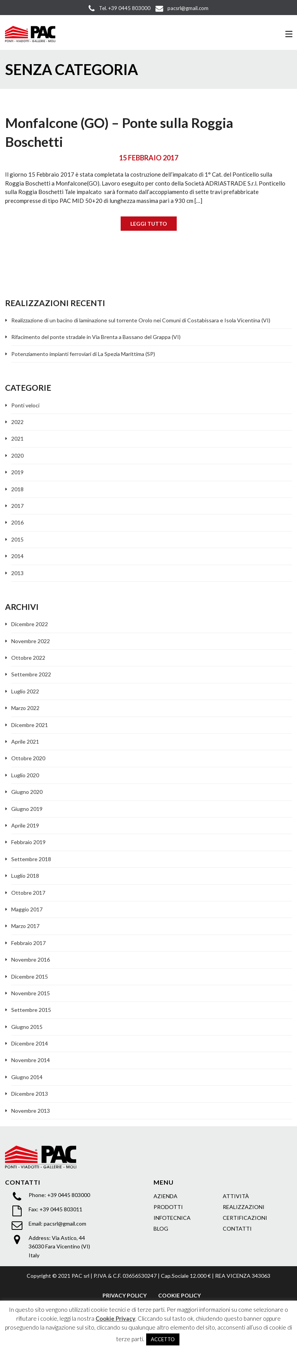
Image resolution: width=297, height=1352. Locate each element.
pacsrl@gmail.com (65, 1223)
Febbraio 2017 (28, 943)
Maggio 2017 (27, 909)
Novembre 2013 (30, 1110)
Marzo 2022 (25, 708)
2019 (17, 472)
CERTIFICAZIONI (245, 1217)
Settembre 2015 (31, 1009)
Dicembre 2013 (29, 1093)
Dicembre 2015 (29, 976)
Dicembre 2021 (29, 725)
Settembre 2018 (31, 859)
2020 (17, 455)
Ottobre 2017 (28, 892)
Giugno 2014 (27, 1077)
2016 (17, 522)
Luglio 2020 (25, 775)
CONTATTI (237, 1228)
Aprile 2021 (25, 741)
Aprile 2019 (25, 825)
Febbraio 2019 (28, 842)
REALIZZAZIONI (244, 1207)
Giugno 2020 (27, 791)
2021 (17, 438)
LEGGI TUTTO (148, 223)
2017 (17, 505)
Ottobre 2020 (28, 758)
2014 (17, 556)
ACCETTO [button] (163, 1339)
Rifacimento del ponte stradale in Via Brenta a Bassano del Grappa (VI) (96, 337)
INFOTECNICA (172, 1217)
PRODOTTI (168, 1207)
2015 (17, 539)
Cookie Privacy (115, 1318)
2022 (17, 422)
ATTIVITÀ (236, 1196)
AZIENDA (166, 1196)
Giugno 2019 (27, 808)
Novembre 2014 (30, 1060)
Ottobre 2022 (28, 657)
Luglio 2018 (25, 875)
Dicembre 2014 (29, 1043)
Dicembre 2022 (29, 624)
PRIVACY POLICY (124, 1295)
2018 (17, 489)
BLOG (161, 1228)
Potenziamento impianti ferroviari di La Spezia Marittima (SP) (83, 354)
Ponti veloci (25, 405)
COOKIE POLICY (179, 1295)
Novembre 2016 (30, 959)
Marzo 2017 (25, 926)
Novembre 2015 (30, 993)
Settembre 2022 (31, 674)
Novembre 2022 (30, 641)
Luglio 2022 (25, 691)
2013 (17, 573)
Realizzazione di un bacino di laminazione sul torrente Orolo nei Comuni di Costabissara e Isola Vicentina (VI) (140, 320)
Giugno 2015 (27, 1026)
